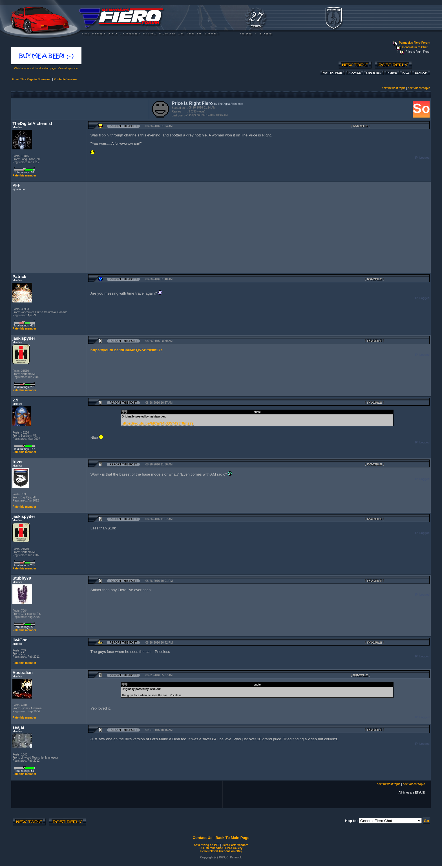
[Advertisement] (79, 108)
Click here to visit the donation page (35, 68)
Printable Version (65, 79)
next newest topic (393, 88)
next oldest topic (419, 88)
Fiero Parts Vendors (235, 845)
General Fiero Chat (414, 47)
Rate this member (24, 175)
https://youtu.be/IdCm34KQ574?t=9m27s (126, 350)
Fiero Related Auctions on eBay (221, 851)
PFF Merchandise (211, 848)
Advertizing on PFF (206, 845)
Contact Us (202, 838)
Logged (424, 157)
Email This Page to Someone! (31, 79)
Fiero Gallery (233, 848)
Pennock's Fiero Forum (414, 42)
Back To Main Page (232, 838)
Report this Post (123, 126)
